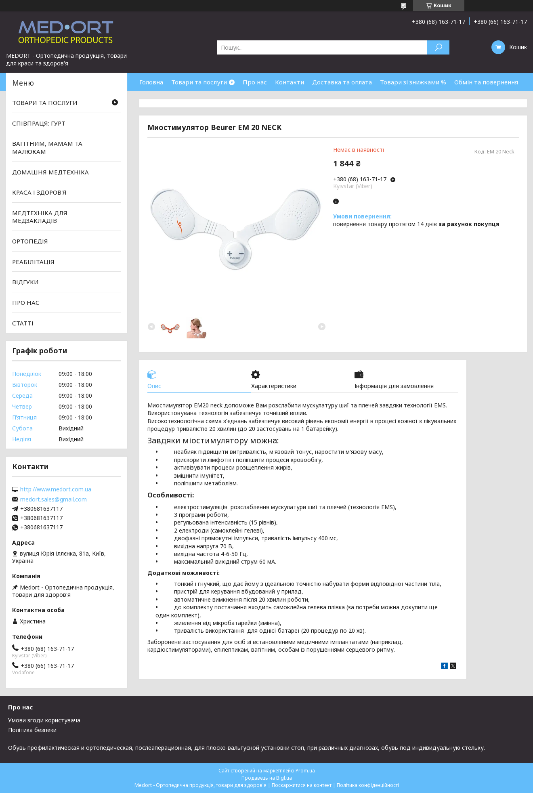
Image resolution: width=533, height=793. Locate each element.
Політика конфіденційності (368, 785)
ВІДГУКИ (25, 282)
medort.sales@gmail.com (53, 499)
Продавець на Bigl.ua (266, 777)
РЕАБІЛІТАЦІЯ (33, 262)
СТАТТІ (23, 323)
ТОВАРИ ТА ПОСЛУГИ (45, 103)
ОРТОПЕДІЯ (30, 241)
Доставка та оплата (342, 82)
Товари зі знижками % (413, 82)
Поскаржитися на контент (302, 785)
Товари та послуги (199, 82)
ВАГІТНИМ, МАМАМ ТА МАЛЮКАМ (47, 147)
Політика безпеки (32, 730)
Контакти (289, 82)
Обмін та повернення (486, 82)
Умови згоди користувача (44, 720)
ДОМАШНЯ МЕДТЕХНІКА (50, 172)
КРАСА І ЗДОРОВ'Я (39, 192)
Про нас (255, 82)
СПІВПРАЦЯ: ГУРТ (38, 123)
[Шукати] (438, 47)
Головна (151, 82)
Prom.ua (305, 770)
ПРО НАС (26, 302)
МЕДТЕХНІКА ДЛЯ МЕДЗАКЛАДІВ (39, 217)
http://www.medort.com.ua (55, 489)
